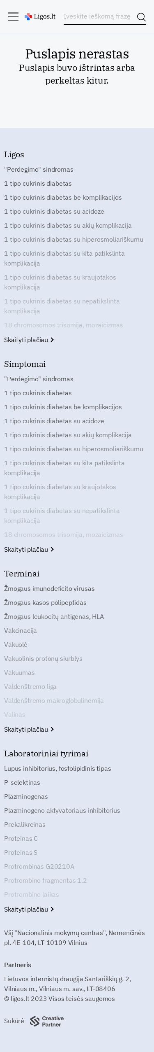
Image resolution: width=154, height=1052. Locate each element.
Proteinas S (20, 852)
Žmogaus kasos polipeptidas (45, 602)
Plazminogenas (26, 796)
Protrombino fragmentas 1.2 (45, 880)
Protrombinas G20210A (39, 866)
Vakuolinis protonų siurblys (43, 658)
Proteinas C (21, 838)
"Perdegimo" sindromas (39, 169)
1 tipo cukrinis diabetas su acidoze (54, 211)
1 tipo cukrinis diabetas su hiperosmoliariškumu (73, 239)
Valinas (14, 714)
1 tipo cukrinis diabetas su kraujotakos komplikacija (60, 282)
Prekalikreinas (25, 824)
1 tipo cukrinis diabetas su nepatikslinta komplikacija (62, 306)
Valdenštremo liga (30, 686)
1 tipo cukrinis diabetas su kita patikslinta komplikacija (64, 258)
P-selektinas (22, 782)
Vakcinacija (20, 630)
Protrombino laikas (31, 894)
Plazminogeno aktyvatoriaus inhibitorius (62, 810)
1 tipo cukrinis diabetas (38, 183)
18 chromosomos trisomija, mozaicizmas (63, 325)
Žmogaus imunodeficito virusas (49, 588)
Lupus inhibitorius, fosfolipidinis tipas (57, 768)
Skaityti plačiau (28, 340)
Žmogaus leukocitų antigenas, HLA (54, 616)
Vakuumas (19, 672)
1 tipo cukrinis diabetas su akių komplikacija (68, 225)
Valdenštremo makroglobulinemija (54, 700)
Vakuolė (16, 644)
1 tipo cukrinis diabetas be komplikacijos (63, 197)
